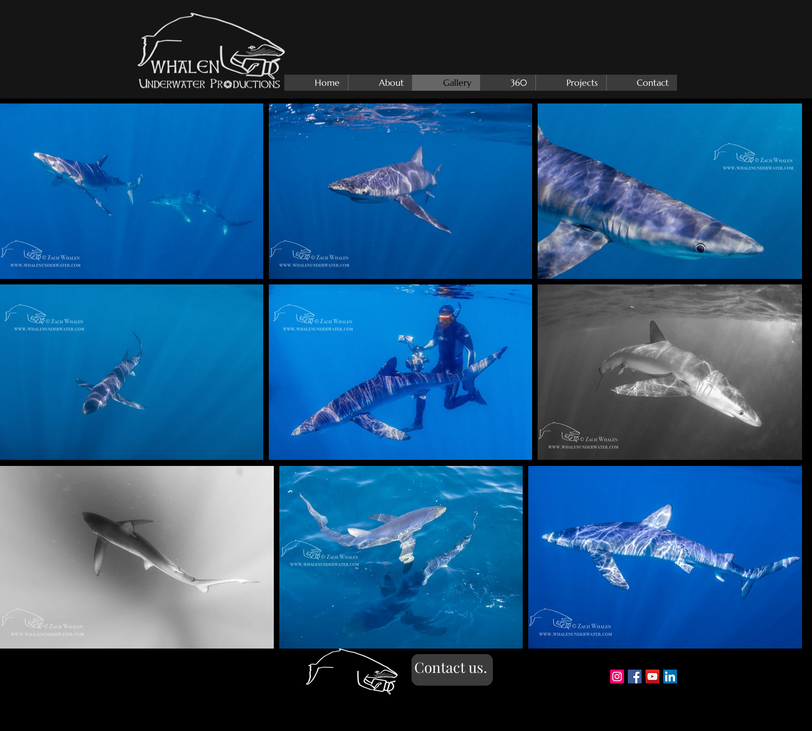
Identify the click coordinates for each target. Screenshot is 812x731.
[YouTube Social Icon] (652, 676)
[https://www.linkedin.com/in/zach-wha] (670, 676)
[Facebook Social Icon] (635, 676)
